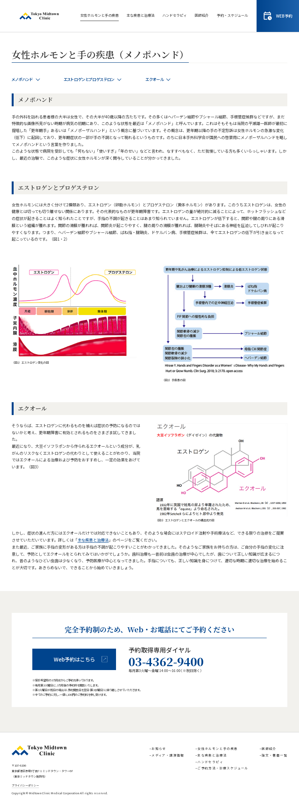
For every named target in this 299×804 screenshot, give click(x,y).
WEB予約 (278, 16)
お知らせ (158, 748)
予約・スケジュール (232, 15)
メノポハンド (26, 79)
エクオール (158, 79)
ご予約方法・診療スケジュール (222, 768)
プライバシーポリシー (25, 785)
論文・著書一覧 (274, 755)
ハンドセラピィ (174, 15)
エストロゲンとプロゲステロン (92, 79)
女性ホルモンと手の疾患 (99, 15)
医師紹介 (202, 15)
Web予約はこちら (81, 659)
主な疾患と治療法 (141, 15)
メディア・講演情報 (167, 755)
